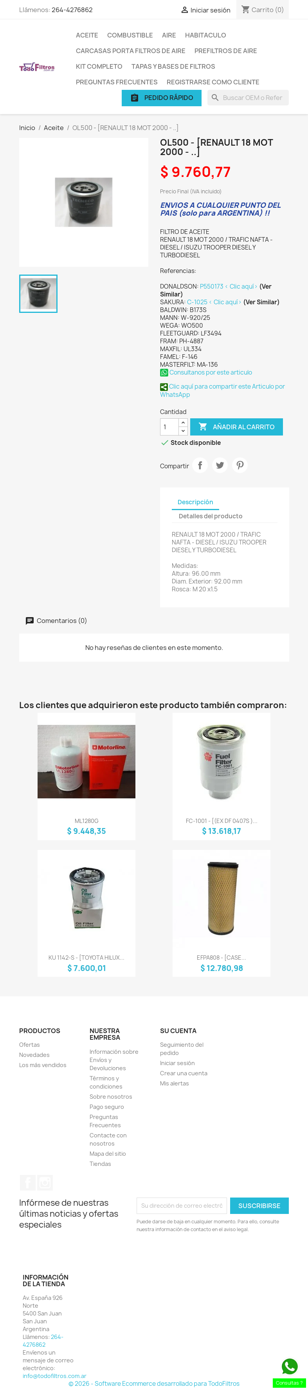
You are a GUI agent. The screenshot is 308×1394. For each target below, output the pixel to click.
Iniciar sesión (177, 1063)
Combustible (130, 35)
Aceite (87, 35)
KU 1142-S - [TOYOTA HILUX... (86, 957)
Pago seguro (107, 1106)
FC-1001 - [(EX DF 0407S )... (222, 821)
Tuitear (220, 465)
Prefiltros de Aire (226, 50)
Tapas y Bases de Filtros (173, 66)
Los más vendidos (43, 1065)
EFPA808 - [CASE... (221, 957)
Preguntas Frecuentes (117, 82)
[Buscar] (248, 97)
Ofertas (29, 1044)
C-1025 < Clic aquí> (215, 302)
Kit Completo (99, 66)
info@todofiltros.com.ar (54, 1376)
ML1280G (87, 821)
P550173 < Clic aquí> (229, 286)
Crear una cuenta (183, 1073)
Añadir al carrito (236, 427)
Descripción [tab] (195, 502)
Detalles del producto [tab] (211, 516)
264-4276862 (72, 9)
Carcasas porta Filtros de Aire (131, 50)
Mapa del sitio (108, 1153)
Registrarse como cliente (213, 82)
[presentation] (201, 1255)
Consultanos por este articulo (206, 372)
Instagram (45, 1183)
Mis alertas (174, 1083)
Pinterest (240, 465)
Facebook (28, 1183)
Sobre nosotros (111, 1096)
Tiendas (100, 1163)
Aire (169, 35)
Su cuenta (178, 1030)
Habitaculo (205, 35)
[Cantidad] (169, 427)
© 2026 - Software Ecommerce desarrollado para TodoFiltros (154, 1384)
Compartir (200, 465)
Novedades (34, 1054)
